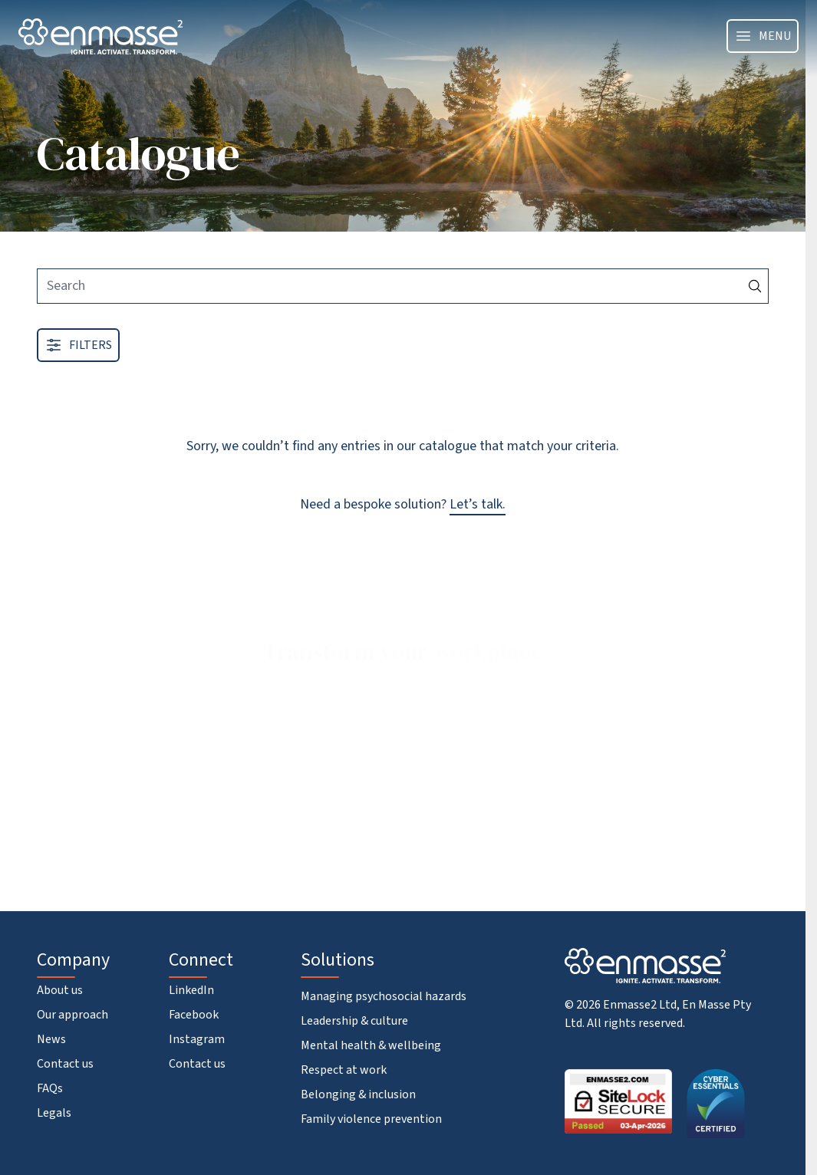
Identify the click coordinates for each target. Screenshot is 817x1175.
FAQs (50, 1088)
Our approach (72, 1014)
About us (60, 990)
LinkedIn (191, 990)
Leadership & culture (354, 1020)
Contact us (65, 1063)
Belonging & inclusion (358, 1094)
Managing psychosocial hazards (383, 996)
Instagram (197, 1039)
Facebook (194, 1014)
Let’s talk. (478, 504)
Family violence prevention (371, 1119)
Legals (54, 1112)
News (51, 1039)
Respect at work (344, 1069)
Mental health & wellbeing (371, 1045)
